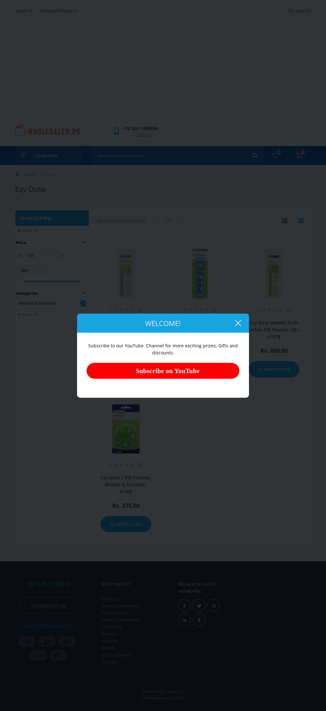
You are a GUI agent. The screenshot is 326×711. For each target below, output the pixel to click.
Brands (108, 648)
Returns (109, 634)
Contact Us (112, 627)
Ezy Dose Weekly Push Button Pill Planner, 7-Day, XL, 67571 (126, 329)
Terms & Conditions (120, 620)
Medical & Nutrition (37, 303)
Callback (143, 134)
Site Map (110, 641)
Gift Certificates (116, 655)
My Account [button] (299, 10)
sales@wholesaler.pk (48, 625)
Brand (30, 174)
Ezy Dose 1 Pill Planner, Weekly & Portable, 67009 (126, 485)
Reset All (28, 230)
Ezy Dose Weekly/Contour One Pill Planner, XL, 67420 (200, 329)
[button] (140, 128)
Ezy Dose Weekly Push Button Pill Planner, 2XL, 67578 (274, 330)
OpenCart (175, 691)
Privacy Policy (114, 613)
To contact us (48, 606)
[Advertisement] (163, 75)
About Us (23, 10)
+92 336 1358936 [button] (48, 584)
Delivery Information (58, 10)
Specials (109, 662)
